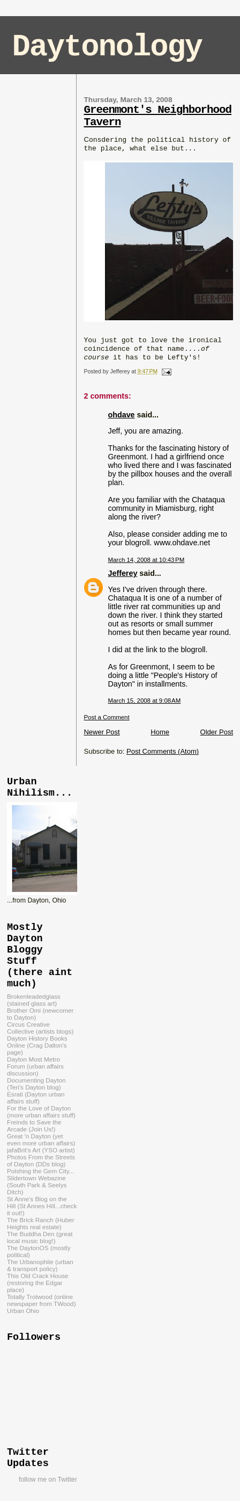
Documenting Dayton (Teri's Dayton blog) (36, 1084)
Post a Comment (106, 717)
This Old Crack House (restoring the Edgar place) (38, 1282)
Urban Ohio (23, 1310)
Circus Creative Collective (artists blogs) (40, 1028)
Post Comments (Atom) (162, 751)
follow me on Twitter (48, 1479)
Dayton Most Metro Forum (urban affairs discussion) (35, 1066)
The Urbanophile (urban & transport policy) (40, 1265)
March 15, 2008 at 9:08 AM (144, 700)
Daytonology (107, 47)
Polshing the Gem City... (40, 1170)
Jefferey (122, 573)
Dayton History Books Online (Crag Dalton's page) (37, 1045)
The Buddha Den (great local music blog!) (39, 1237)
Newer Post (101, 732)
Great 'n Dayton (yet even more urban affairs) (41, 1139)
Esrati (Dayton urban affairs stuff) (35, 1098)
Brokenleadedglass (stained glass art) (34, 1000)
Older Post (216, 732)
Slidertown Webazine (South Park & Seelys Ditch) (36, 1184)
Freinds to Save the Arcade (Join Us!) (34, 1125)
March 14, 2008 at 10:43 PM (146, 560)
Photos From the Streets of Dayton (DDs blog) (41, 1160)
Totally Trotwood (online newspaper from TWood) (41, 1300)
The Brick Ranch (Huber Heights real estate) (40, 1223)
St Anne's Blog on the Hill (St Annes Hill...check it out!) (42, 1205)
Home (160, 732)
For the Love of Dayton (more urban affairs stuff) (41, 1111)
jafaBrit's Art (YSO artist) (41, 1149)
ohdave (121, 414)
